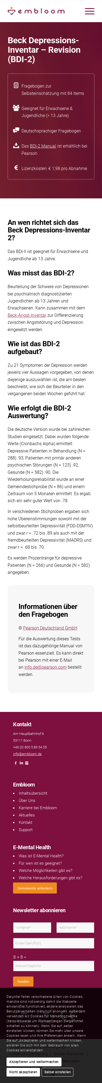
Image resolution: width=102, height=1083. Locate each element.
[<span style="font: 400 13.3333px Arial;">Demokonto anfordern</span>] (35, 888)
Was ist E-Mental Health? (41, 856)
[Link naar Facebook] (15, 764)
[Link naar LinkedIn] (21, 764)
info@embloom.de (27, 754)
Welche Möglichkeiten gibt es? (45, 870)
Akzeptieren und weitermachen (34, 1062)
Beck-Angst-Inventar (27, 315)
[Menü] (86, 11)
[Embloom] (42, 11)
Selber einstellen (57, 1072)
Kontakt (25, 822)
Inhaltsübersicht (33, 793)
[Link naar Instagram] (26, 764)
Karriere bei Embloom (38, 807)
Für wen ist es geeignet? (40, 863)
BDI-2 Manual (43, 146)
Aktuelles (27, 815)
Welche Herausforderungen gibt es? (50, 877)
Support (26, 829)
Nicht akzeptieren (23, 1072)
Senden (23, 981)
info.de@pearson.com (45, 667)
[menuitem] (86, 11)
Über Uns (27, 800)
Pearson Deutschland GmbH (50, 628)
